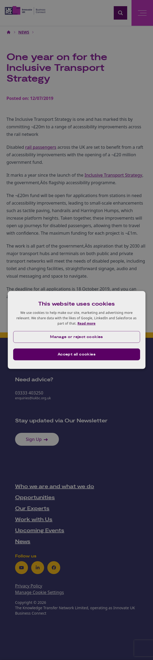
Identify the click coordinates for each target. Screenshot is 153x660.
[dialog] (76, 330)
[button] (76, 337)
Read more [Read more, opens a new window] (86, 323)
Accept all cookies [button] (76, 354)
